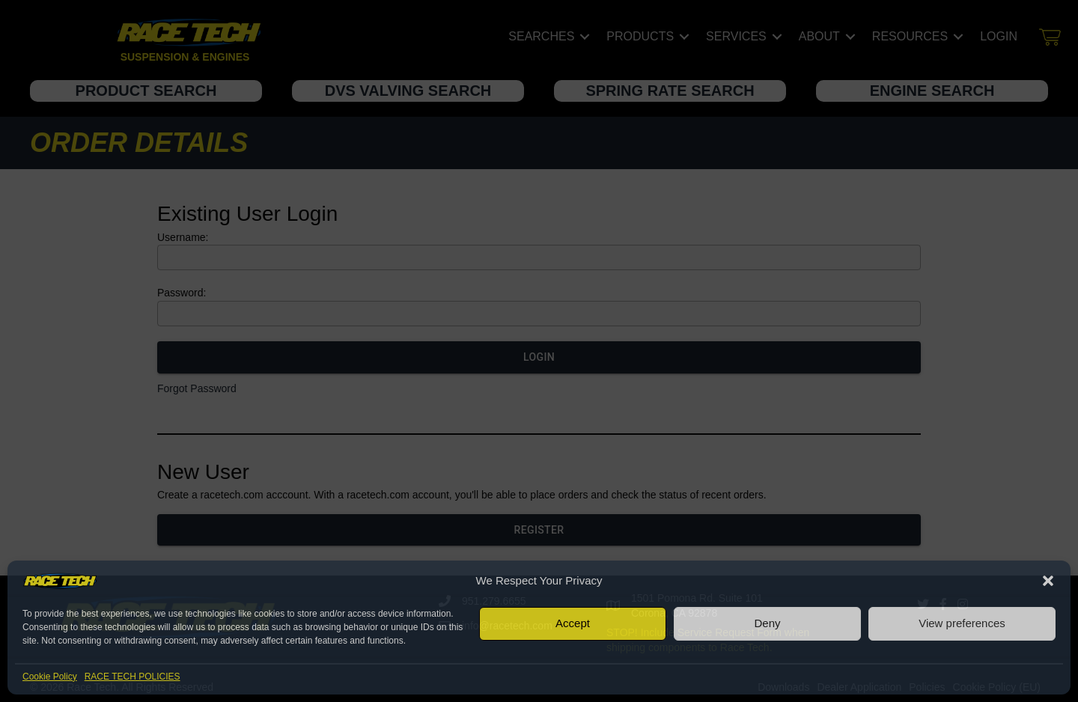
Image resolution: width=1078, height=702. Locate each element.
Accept (572, 623)
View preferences (962, 623)
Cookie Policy (49, 676)
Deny (767, 623)
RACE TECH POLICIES (132, 676)
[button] (1048, 580)
